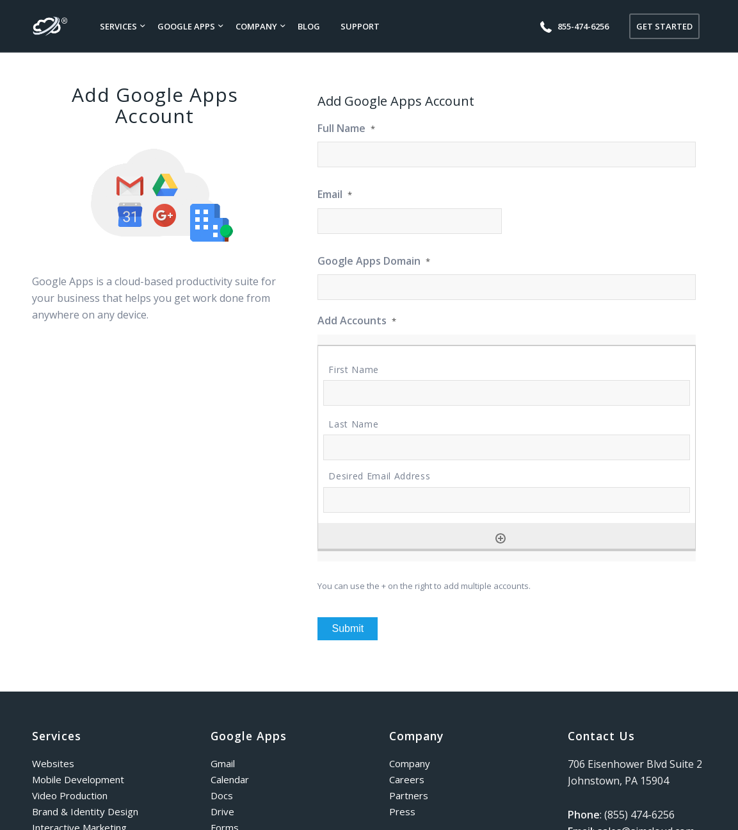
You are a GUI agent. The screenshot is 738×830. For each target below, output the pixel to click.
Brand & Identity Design (85, 811)
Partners (408, 795)
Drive (222, 811)
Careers (406, 779)
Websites (53, 763)
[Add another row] (500, 538)
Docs (222, 795)
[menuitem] (118, 26)
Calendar (230, 779)
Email (334, 194)
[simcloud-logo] (50, 26)
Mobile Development (78, 779)
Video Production (70, 795)
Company (409, 763)
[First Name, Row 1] (506, 393)
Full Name (346, 128)
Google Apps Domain (373, 261)
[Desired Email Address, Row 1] (506, 500)
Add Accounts (356, 321)
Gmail (223, 763)
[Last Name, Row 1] (506, 447)
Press (402, 811)
